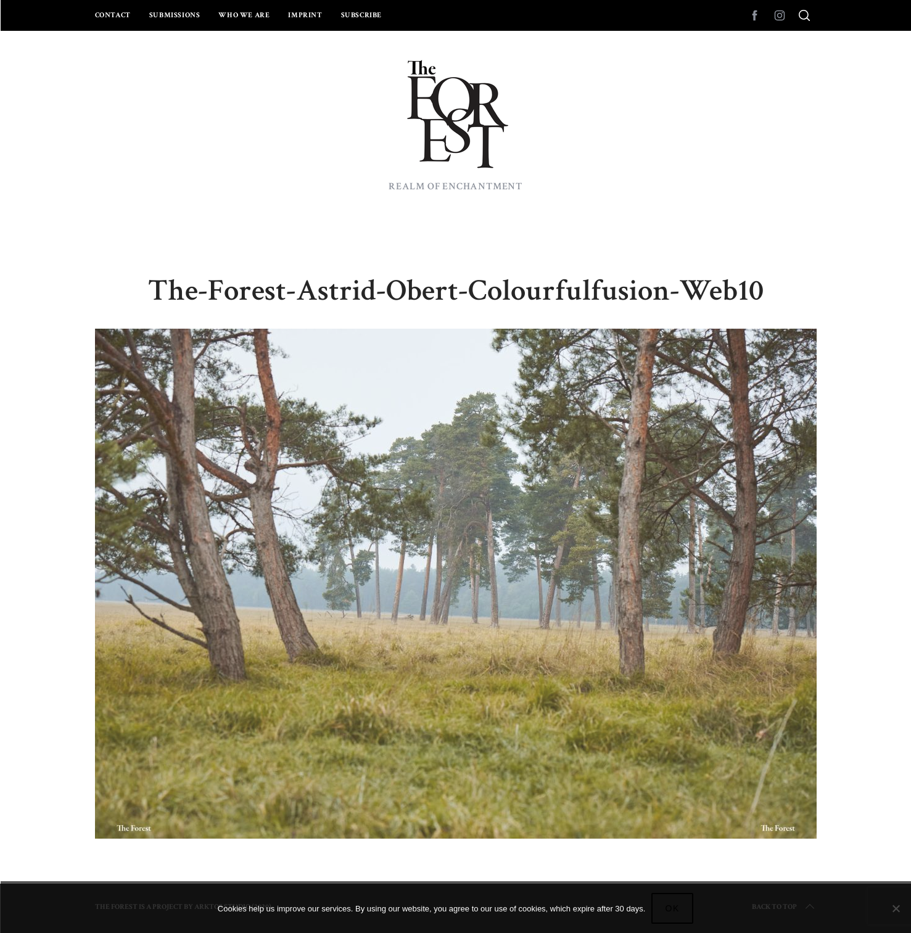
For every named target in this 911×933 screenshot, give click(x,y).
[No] (895, 908)
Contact (113, 15)
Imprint (305, 15)
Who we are (244, 15)
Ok (672, 908)
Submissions (174, 15)
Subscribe (361, 15)
